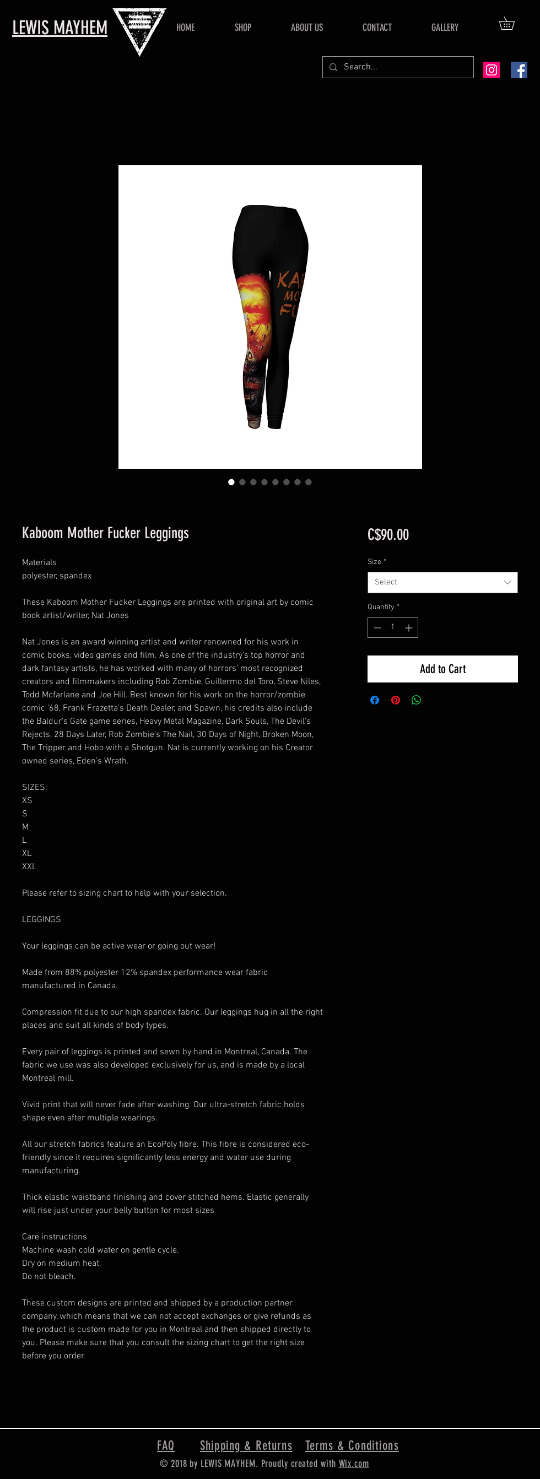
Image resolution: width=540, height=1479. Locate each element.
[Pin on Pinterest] (395, 700)
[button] (513, 23)
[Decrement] (376, 627)
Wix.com (354, 1464)
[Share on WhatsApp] (416, 700)
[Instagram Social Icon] (491, 70)
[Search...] (397, 67)
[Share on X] (437, 700)
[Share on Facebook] (374, 700)
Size (377, 562)
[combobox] (443, 582)
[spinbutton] (393, 627)
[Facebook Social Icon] (519, 70)
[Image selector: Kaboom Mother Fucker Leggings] (231, 481)
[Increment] (410, 627)
